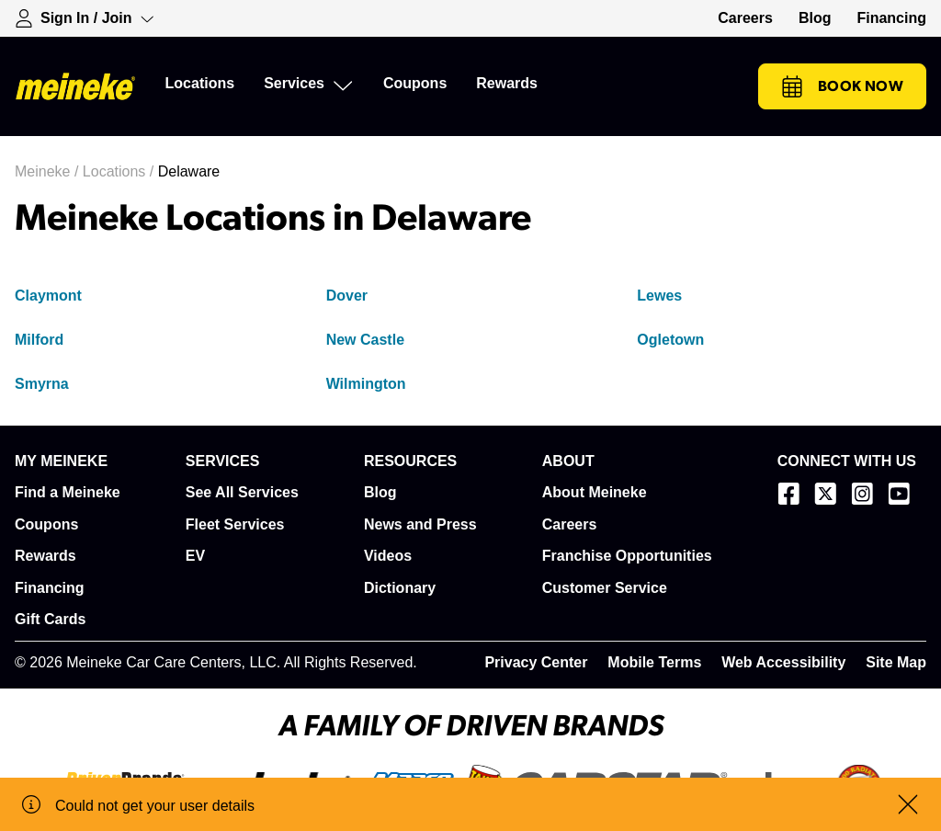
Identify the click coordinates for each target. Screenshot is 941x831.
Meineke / (49, 171)
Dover (347, 295)
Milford (39, 339)
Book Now (842, 86)
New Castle (365, 339)
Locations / (120, 171)
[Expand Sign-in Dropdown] (84, 18)
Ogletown (670, 339)
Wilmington (366, 384)
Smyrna (42, 384)
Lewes (659, 295)
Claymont (48, 295)
